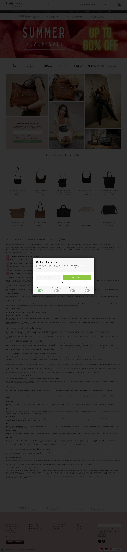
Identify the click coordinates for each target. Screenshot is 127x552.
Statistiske (87, 289)
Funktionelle (72, 289)
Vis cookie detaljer (63, 282)
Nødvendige (40, 289)
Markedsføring (56, 289)
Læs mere (39, 268)
